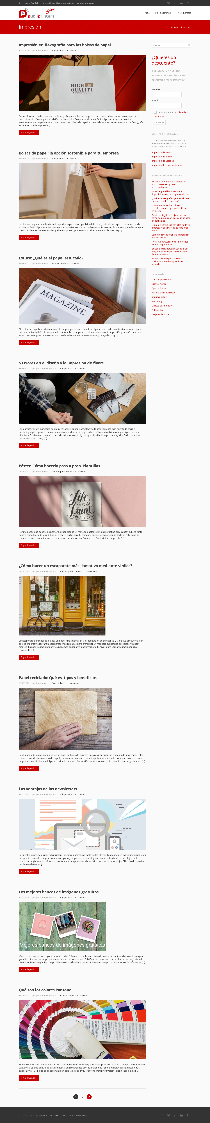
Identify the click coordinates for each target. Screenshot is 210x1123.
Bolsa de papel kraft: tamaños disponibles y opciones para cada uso (171, 193)
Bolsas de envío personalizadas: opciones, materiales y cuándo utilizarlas (168, 261)
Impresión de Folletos (163, 156)
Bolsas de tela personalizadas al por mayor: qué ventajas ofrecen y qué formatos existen (170, 251)
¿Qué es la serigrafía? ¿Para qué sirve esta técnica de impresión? (170, 200)
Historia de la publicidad (164, 292)
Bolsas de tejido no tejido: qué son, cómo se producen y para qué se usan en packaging (171, 218)
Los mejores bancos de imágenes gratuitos (58, 891)
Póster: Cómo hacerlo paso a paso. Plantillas (59, 465)
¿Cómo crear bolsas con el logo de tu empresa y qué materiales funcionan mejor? (171, 227)
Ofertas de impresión (162, 305)
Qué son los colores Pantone (45, 989)
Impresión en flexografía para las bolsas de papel (65, 45)
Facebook (162, 3)
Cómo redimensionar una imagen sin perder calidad (170, 236)
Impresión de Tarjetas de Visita (167, 164)
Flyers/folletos (58, 683)
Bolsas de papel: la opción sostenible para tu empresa (69, 153)
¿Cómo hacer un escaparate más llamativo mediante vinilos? (75, 565)
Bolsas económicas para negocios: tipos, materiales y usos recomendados (169, 184)
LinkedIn (181, 3)
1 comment (74, 683)
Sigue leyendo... (29, 132)
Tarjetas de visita (160, 314)
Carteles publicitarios (62, 471)
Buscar (189, 45)
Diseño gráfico (159, 283)
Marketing (64, 571)
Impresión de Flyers (161, 152)
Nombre (156, 89)
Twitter (168, 3)
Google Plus (175, 3)
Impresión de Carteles (163, 160)
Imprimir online (59, 263)
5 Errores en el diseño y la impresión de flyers (61, 362)
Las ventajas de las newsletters (48, 788)
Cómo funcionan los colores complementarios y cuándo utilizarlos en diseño (171, 208)
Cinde (55, 1115)
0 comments (73, 50)
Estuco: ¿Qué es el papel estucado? (51, 258)
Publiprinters (58, 50)
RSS (188, 3)
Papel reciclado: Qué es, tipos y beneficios (58, 677)
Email (155, 100)
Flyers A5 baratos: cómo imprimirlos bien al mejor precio (170, 243)
